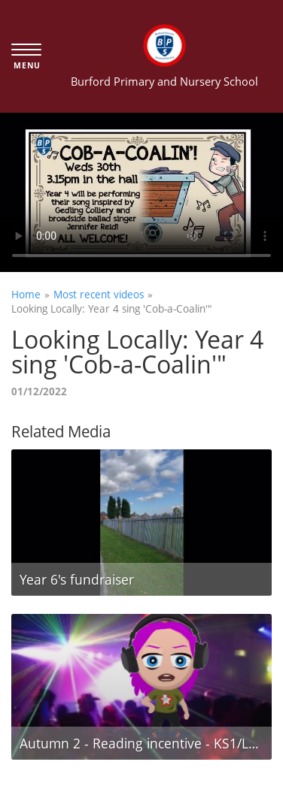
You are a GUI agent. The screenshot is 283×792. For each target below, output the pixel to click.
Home (26, 294)
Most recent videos (98, 294)
